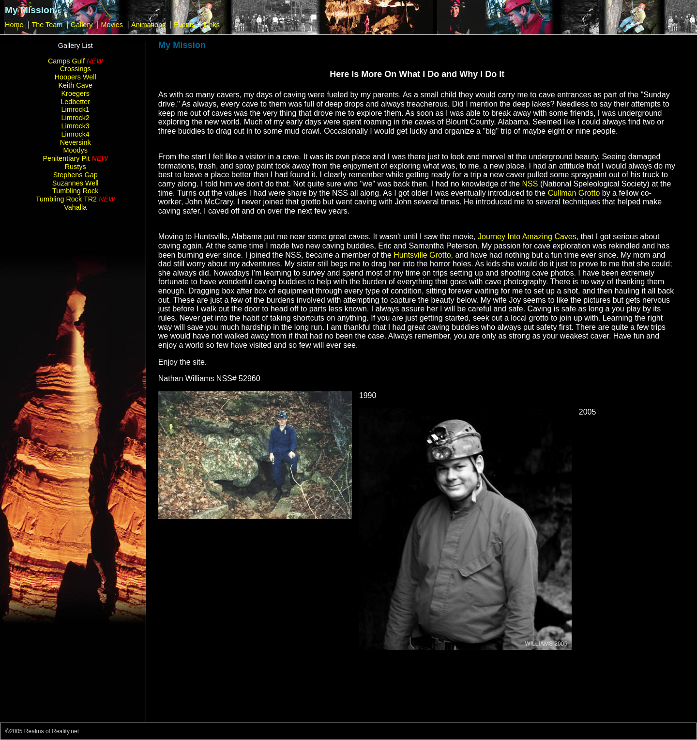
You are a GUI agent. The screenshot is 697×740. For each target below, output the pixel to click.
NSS (530, 184)
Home (14, 25)
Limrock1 (75, 109)
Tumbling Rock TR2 (75, 199)
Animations (148, 25)
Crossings (75, 69)
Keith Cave (75, 85)
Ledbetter (75, 102)
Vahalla (75, 207)
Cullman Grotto (574, 193)
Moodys (75, 150)
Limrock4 (75, 134)
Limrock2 (75, 118)
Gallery (82, 25)
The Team (47, 25)
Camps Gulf (75, 61)
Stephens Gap (75, 175)
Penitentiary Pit (75, 158)
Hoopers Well (75, 77)
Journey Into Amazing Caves (527, 236)
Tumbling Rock (75, 191)
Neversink (75, 142)
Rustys (75, 166)
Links (211, 25)
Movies (112, 25)
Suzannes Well (75, 183)
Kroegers (75, 93)
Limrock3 (75, 126)
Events (184, 25)
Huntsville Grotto (422, 255)
